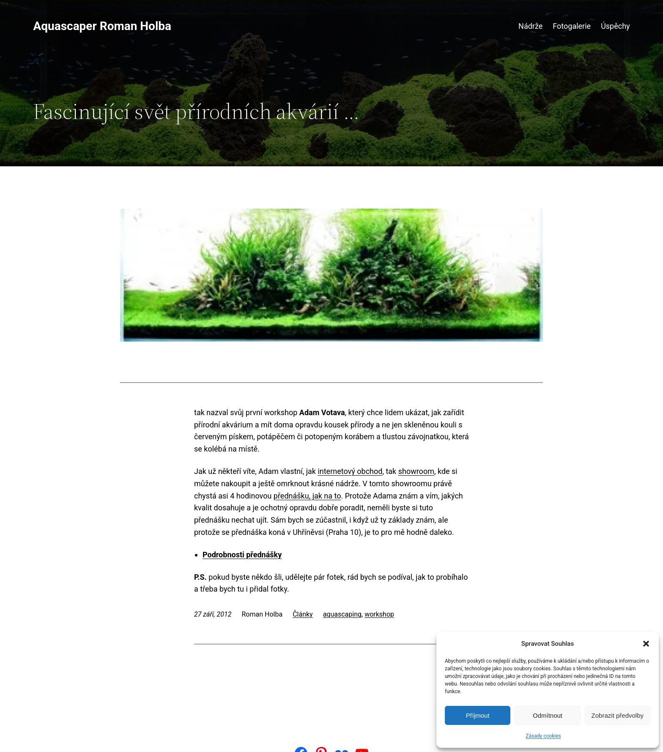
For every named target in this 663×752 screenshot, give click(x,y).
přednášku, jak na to (307, 495)
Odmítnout (547, 715)
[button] (646, 643)
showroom (416, 471)
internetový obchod (350, 471)
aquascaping (342, 614)
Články (303, 614)
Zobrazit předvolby (618, 715)
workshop (379, 614)
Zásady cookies (543, 736)
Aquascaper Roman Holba (102, 26)
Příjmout (478, 715)
